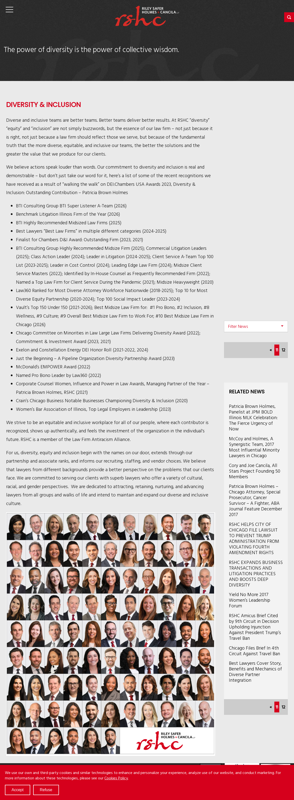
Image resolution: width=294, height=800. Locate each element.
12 (283, 350)
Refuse (46, 790)
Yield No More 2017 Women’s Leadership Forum (249, 599)
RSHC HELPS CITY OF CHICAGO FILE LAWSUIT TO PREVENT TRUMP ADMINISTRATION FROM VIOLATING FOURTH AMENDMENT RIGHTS (254, 538)
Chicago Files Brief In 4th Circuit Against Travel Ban (254, 650)
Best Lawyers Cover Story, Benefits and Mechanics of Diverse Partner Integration (255, 671)
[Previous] (270, 350)
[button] (289, 17)
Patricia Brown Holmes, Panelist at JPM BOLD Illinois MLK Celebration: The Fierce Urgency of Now (253, 417)
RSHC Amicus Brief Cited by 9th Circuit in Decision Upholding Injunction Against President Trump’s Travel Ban (255, 627)
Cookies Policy (116, 778)
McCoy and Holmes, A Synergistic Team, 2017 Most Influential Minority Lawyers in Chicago (254, 447)
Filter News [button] (238, 326)
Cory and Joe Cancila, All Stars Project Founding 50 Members (254, 470)
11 (277, 349)
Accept (18, 790)
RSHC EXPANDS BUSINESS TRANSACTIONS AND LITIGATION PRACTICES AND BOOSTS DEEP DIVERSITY (256, 573)
